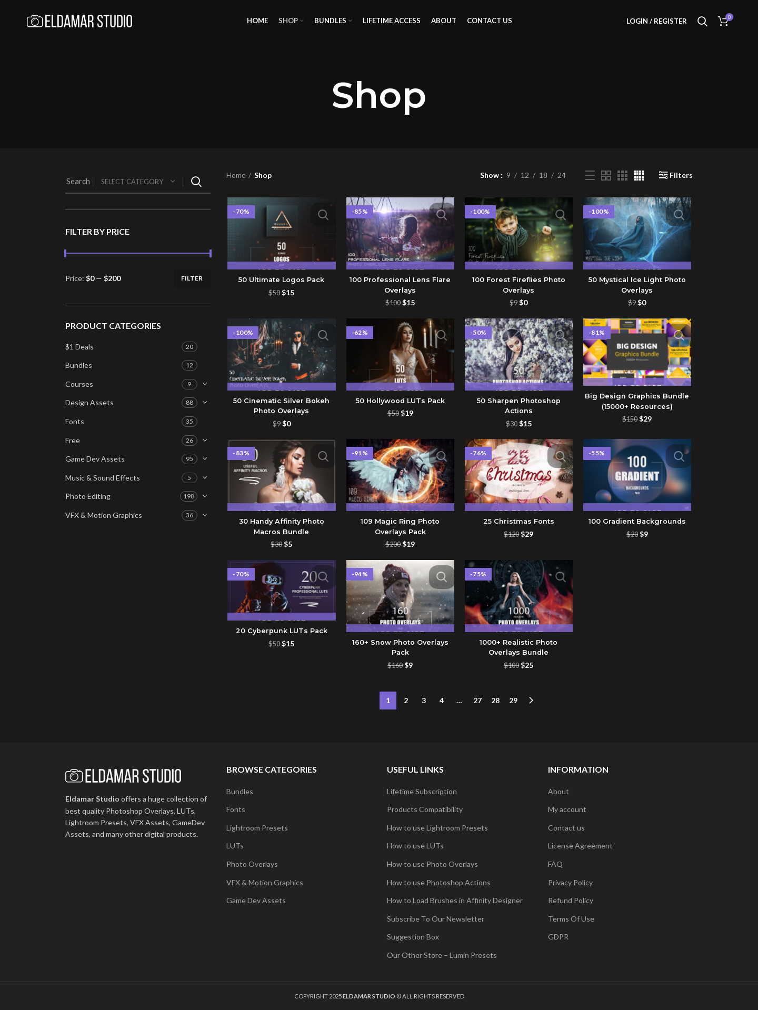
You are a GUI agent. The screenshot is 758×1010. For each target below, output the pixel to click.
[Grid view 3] (622, 188)
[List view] (590, 188)
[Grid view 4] (639, 188)
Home (236, 188)
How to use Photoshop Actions (439, 882)
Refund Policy (570, 900)
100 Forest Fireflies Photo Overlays (519, 298)
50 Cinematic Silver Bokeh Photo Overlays (280, 419)
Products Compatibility (425, 809)
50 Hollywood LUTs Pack (399, 414)
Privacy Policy (570, 882)
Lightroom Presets (257, 827)
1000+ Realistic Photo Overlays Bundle (519, 662)
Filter (192, 291)
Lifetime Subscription (422, 791)
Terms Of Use (571, 918)
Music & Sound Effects (102, 490)
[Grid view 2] (606, 188)
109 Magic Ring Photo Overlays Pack (399, 541)
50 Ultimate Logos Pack (280, 293)
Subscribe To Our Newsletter (435, 918)
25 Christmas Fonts (519, 536)
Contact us (566, 827)
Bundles (78, 378)
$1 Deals (79, 359)
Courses (79, 397)
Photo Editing (88, 509)
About (558, 791)
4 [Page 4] (442, 712)
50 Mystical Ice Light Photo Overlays (638, 298)
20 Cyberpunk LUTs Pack (281, 646)
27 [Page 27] (477, 712)
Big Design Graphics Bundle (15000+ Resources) (638, 415)
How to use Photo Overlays (432, 863)
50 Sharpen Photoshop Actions (519, 419)
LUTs (235, 845)
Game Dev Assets (95, 471)
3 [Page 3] (424, 712)
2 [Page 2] (406, 712)
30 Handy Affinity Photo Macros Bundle (280, 541)
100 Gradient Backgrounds (638, 536)
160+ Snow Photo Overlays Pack (400, 662)
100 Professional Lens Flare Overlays (400, 298)
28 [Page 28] (495, 712)
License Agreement (580, 845)
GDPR (558, 936)
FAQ (555, 863)
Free (72, 452)
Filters (681, 188)
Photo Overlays (252, 863)
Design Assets (89, 415)
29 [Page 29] (513, 712)
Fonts (74, 434)
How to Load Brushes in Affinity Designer (455, 900)
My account (567, 809)
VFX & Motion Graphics (103, 528)
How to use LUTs (415, 845)
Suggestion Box (413, 936)
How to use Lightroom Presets (437, 827)
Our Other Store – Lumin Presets (442, 955)
